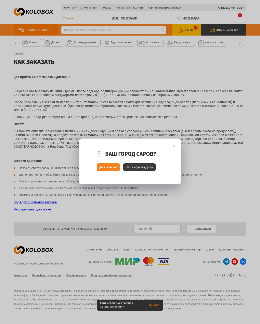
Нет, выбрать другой (139, 168)
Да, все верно (108, 168)
